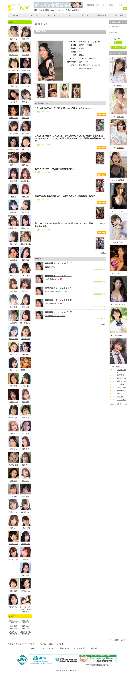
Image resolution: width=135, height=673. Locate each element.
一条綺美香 (25, 528)
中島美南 (25, 354)
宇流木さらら (13, 149)
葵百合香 (25, 134)
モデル (90, 5)
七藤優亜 (13, 496)
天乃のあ (25, 418)
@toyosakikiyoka (85, 68)
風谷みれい (13, 370)
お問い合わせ (96, 648)
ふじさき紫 (25, 275)
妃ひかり (25, 433)
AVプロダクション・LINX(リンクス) (68, 670)
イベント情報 (118, 15)
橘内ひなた (25, 228)
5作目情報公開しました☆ (55, 316)
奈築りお (25, 481)
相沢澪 (13, 197)
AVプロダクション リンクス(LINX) (18, 7)
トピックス (84, 15)
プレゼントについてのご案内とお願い (55, 648)
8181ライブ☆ (50, 267)
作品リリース (50, 15)
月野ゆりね (25, 149)
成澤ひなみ (13, 544)
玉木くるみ (25, 386)
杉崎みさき (13, 607)
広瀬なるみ (25, 181)
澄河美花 (13, 386)
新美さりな (13, 621)
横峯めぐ (25, 465)
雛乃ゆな (25, 165)
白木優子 (13, 102)
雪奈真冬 (25, 449)
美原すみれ (25, 591)
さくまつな (25, 212)
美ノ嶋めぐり (13, 70)
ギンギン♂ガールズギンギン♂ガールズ (25, 609)
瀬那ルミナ (25, 370)
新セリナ (25, 197)
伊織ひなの (13, 418)
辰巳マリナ (13, 632)
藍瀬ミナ (13, 433)
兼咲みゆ (25, 402)
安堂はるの (13, 465)
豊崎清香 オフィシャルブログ (90, 65)
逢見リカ (25, 118)
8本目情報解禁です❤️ (53, 279)
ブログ (103, 5)
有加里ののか (13, 228)
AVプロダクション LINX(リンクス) (16, 15)
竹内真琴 (13, 307)
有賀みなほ (25, 339)
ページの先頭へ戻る (117, 640)
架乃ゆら (25, 102)
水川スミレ (13, 118)
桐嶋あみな (25, 512)
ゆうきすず (13, 339)
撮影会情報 (101, 15)
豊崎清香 (13, 449)
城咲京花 (13, 591)
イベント (119, 5)
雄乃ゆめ (13, 212)
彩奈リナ (13, 528)
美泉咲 (25, 560)
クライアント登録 (119, 48)
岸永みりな (25, 544)
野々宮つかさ (25, 323)
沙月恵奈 (25, 55)
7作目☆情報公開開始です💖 (56, 291)
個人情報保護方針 (80, 648)
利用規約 (33, 648)
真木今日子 (13, 134)
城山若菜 (25, 575)
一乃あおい (13, 86)
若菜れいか (13, 402)
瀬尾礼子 (13, 481)
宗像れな (13, 354)
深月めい (13, 165)
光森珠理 (25, 496)
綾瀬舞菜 (13, 181)
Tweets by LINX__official (118, 404)
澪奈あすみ (25, 70)
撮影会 (111, 5)
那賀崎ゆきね (25, 244)
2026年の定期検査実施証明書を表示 (98, 665)
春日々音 (25, 307)
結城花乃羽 (13, 55)
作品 (97, 5)
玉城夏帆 (13, 323)
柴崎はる (13, 39)
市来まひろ (25, 86)
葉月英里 (25, 260)
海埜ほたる (13, 512)
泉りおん (25, 291)
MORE (103, 253)
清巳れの (13, 244)
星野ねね (13, 275)
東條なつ (25, 39)
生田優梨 (13, 291)
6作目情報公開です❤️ (53, 303)
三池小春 (13, 260)
